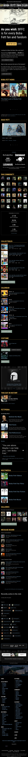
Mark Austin (18, 710)
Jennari (13, 624)
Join (15, 738)
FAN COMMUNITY (7, 174)
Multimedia (6, 470)
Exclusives (4, 730)
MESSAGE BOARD (7, 530)
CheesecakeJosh (6, 621)
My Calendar (18, 703)
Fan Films (4, 719)
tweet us (13, 115)
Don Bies (17, 707)
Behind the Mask (19, 680)
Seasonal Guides (5, 735)
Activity (17, 691)
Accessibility (22, 750)
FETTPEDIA (5, 410)
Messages (17, 698)
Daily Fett (4, 713)
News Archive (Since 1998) (7, 728)
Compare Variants (16, 349)
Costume (3, 696)
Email (20, 645)
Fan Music (4, 716)
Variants (3, 699)
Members (17, 694)
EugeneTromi (5, 624)
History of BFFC (18, 726)
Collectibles (4, 681)
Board (2, 705)
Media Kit (17, 724)
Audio (3, 717)
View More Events (6, 331)
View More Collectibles (8, 282)
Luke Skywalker (12, 456)
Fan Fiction (4, 721)
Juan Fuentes (6, 627)
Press (17, 725)
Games (3, 723)
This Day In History (19, 681)
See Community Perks (7, 60)
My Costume (4, 698)
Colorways (4, 686)
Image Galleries (5, 715)
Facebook (12, 645)
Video (3, 720)
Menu (2, 8)
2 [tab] (12, 26)
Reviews (3, 691)
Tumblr (6, 140)
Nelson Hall (18, 715)
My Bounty (4, 683)
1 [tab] (10, 26)
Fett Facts (17, 683)
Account (21, 8)
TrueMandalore (5, 639)
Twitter (16, 645)
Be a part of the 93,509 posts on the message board (14, 589)
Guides (3, 731)
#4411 (3, 138)
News (2, 727)
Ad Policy (13, 388)
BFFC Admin (5, 605)
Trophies (17, 699)
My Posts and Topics (6, 706)
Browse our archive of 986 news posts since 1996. (17, 114)
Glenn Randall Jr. (19, 713)
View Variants (5, 349)
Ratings (3, 690)
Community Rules (5, 750)
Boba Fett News (7, 80)
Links (16, 696)
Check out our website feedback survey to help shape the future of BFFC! (14, 741)
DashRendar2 (16, 605)
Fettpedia (16, 678)
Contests (17, 692)
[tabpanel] (14, 17)
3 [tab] (14, 26)
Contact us (9, 115)
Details (3, 701)
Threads (16, 646)
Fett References (18, 684)
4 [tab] (15, 26)
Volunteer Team (18, 722)
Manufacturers (5, 688)
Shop (16, 728)
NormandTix (5, 630)
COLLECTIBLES (6, 241)
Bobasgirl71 (15, 619)
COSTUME (5, 338)
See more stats (14, 233)
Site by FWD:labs (16, 751)
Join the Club (11, 44)
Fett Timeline (18, 685)
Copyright (11, 750)
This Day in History (9, 393)
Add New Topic (4, 709)
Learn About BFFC (6, 74)
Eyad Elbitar (18, 714)
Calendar (16, 702)
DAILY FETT (5, 120)
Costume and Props (19, 717)
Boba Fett (5, 456)
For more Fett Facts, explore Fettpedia (8, 403)
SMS (23, 645)
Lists (3, 687)
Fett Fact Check (5, 734)
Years (3, 692)
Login (19, 43)
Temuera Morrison (19, 705)
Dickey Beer (18, 711)
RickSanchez (14, 630)
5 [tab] (17, 26)
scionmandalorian (6, 611)
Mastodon (10, 140)
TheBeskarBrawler (17, 611)
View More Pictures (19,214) (9, 524)
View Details (5, 361)
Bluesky (14, 140)
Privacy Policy (16, 750)
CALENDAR (5, 288)
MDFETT (4, 608)
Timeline (3, 694)
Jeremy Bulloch (18, 718)
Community (17, 689)
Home (2, 678)
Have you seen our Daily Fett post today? (14, 1)
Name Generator (18, 695)
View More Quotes (6, 463)
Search (11, 8)
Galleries (5, 507)
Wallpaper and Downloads (7, 724)
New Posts (4, 708)
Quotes (3, 441)
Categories (4, 684)
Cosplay (3, 702)
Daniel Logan (18, 706)
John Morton (18, 709)
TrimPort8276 (5, 613)
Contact (17, 729)
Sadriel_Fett (12, 608)
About (16, 721)
